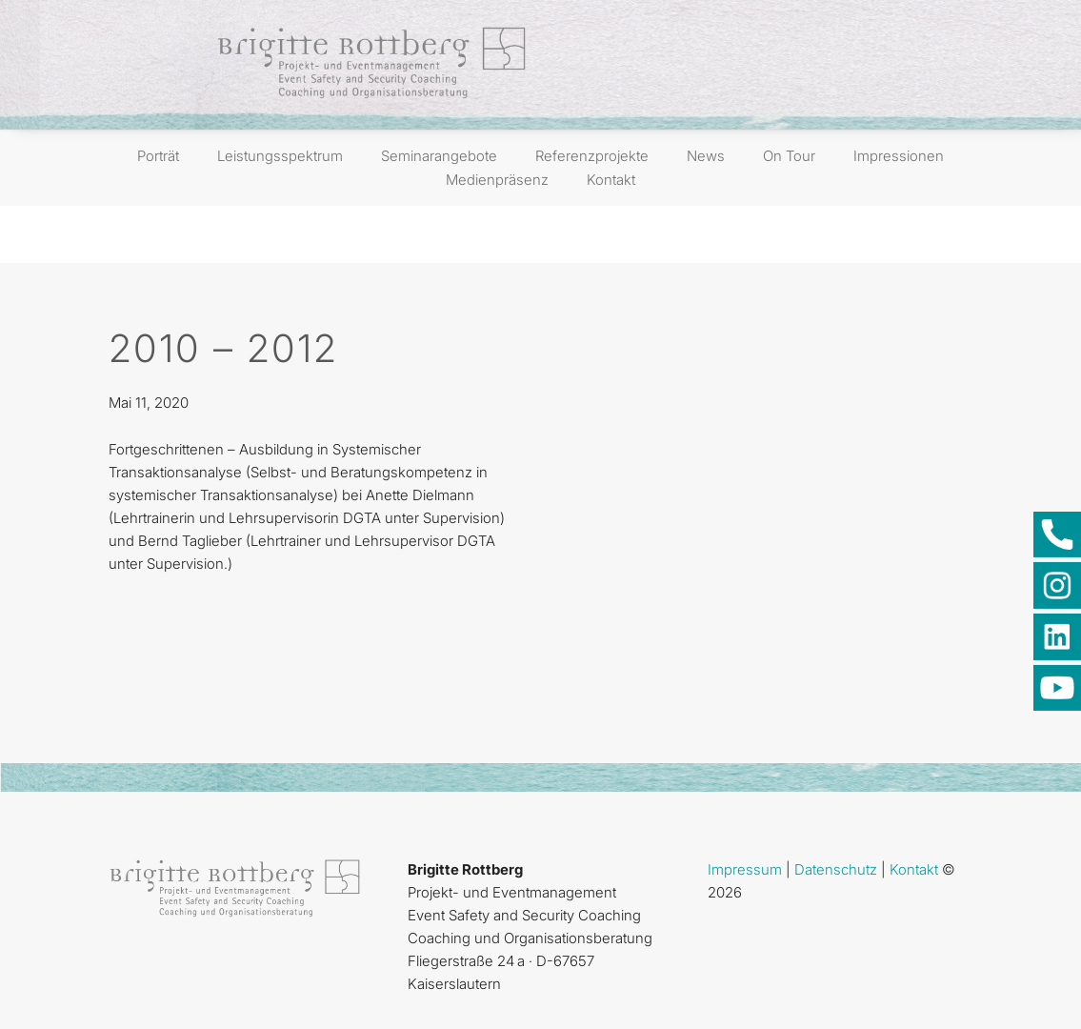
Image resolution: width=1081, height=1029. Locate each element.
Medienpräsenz (497, 180)
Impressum (745, 869)
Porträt (158, 156)
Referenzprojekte (592, 156)
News (706, 156)
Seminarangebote (439, 156)
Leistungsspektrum (280, 156)
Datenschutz (835, 869)
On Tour (789, 156)
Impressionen (898, 156)
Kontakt (611, 180)
